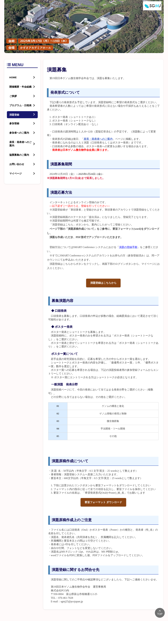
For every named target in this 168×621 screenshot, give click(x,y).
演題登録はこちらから (103, 282)
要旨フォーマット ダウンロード (103, 502)
